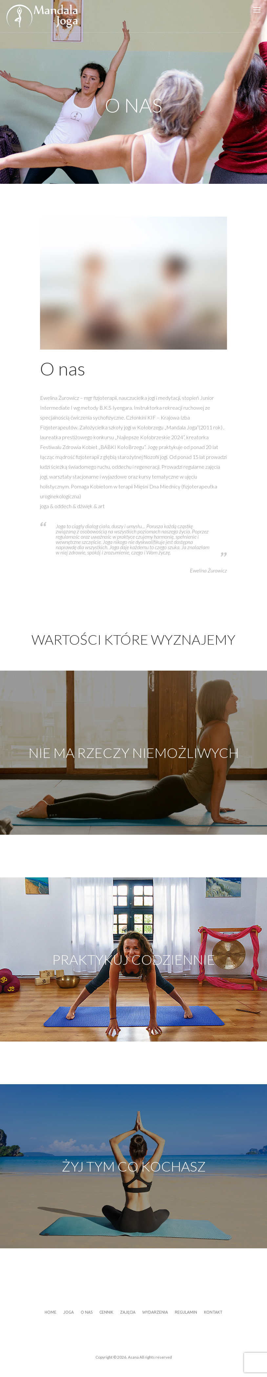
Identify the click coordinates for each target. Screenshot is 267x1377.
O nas (86, 1312)
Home (50, 1312)
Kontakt (213, 1312)
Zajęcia (127, 1312)
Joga (68, 1312)
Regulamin (186, 1312)
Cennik (106, 1312)
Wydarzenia (155, 1312)
